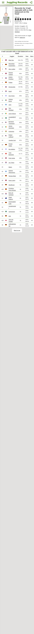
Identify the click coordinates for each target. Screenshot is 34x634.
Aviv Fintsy (12, 96)
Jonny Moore (12, 113)
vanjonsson (12, 211)
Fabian (10, 82)
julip (10, 216)
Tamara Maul (12, 176)
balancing (22, 37)
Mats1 (10, 167)
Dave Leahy (12, 180)
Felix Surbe (12, 158)
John (10, 104)
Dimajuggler (12, 87)
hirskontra (11, 131)
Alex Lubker (12, 69)
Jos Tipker (11, 162)
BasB (10, 91)
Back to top (17, 230)
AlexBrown (12, 185)
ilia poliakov (12, 149)
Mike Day (11, 60)
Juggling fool (12, 140)
